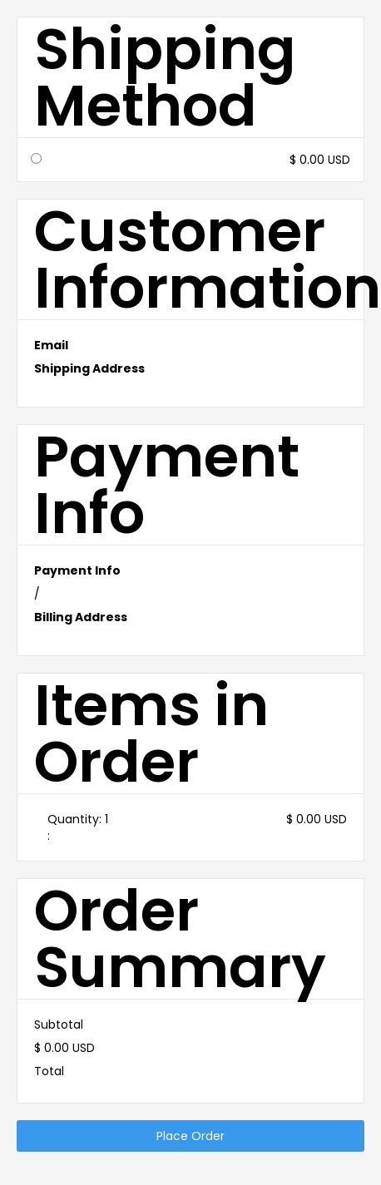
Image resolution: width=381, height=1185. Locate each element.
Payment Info (77, 570)
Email (51, 345)
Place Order (190, 1136)
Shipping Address (89, 368)
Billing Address (80, 617)
